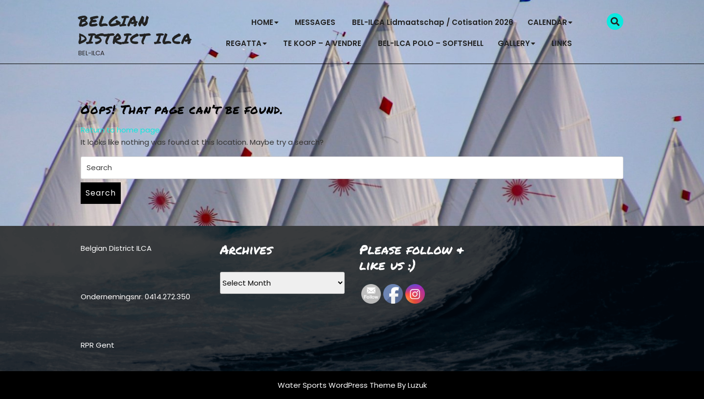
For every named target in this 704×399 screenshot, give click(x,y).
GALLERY (514, 43)
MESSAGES (315, 22)
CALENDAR (547, 22)
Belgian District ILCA (135, 29)
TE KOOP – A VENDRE (322, 43)
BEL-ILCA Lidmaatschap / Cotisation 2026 (432, 22)
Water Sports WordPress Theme (337, 385)
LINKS (561, 43)
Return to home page (120, 130)
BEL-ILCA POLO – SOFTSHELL (431, 43)
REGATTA (244, 43)
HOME (262, 22)
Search (101, 193)
